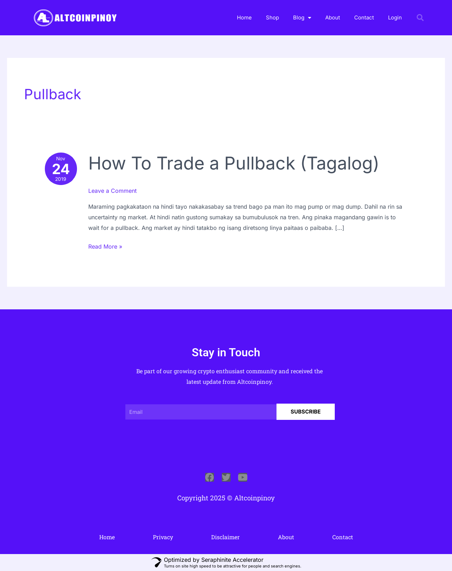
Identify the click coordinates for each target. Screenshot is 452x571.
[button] (420, 18)
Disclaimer (225, 537)
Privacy (163, 537)
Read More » (105, 246)
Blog (302, 18)
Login (395, 17)
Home (244, 17)
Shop (272, 17)
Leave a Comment (112, 190)
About (332, 17)
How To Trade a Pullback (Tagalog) (233, 163)
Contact (364, 17)
